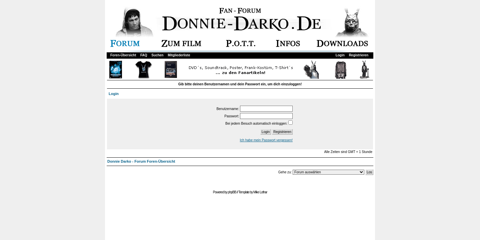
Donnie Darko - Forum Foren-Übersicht (141, 161)
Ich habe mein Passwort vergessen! (266, 140)
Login (340, 55)
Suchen (157, 55)
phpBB (232, 192)
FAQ (143, 55)
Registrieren (358, 55)
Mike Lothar (260, 192)
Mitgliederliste (179, 55)
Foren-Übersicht (123, 55)
